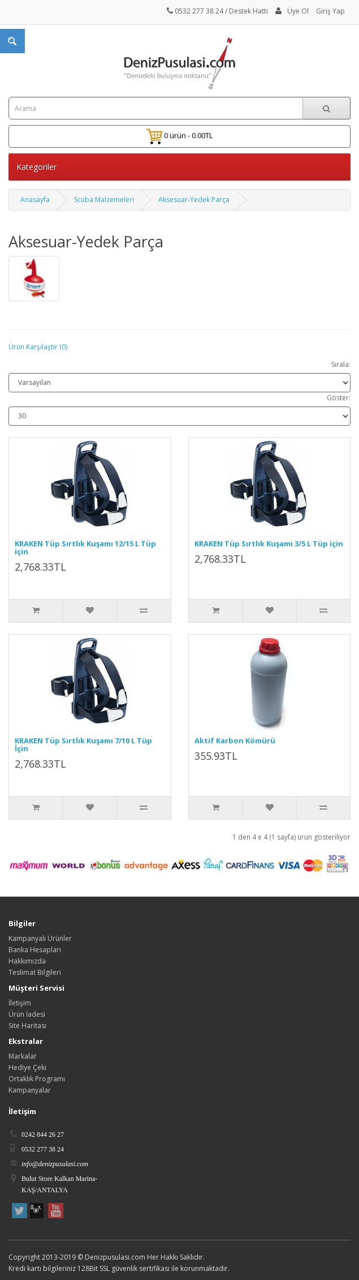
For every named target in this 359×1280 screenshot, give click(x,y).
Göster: (339, 398)
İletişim (19, 1003)
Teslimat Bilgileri (34, 972)
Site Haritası (27, 1025)
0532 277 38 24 (195, 11)
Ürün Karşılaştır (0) (37, 347)
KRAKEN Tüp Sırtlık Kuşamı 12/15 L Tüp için (85, 547)
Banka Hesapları (34, 949)
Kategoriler (36, 166)
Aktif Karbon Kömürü (234, 740)
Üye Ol (298, 11)
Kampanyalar (29, 1090)
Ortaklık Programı (36, 1079)
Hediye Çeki (27, 1067)
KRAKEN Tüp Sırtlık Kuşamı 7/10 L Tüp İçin (83, 744)
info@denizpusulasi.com (54, 1164)
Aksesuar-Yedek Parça (194, 199)
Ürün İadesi (26, 1014)
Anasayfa (35, 199)
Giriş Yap (330, 11)
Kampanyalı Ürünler (40, 938)
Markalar (22, 1056)
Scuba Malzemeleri (104, 199)
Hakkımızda (27, 961)
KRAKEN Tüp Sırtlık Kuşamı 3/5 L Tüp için (268, 543)
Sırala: (341, 364)
